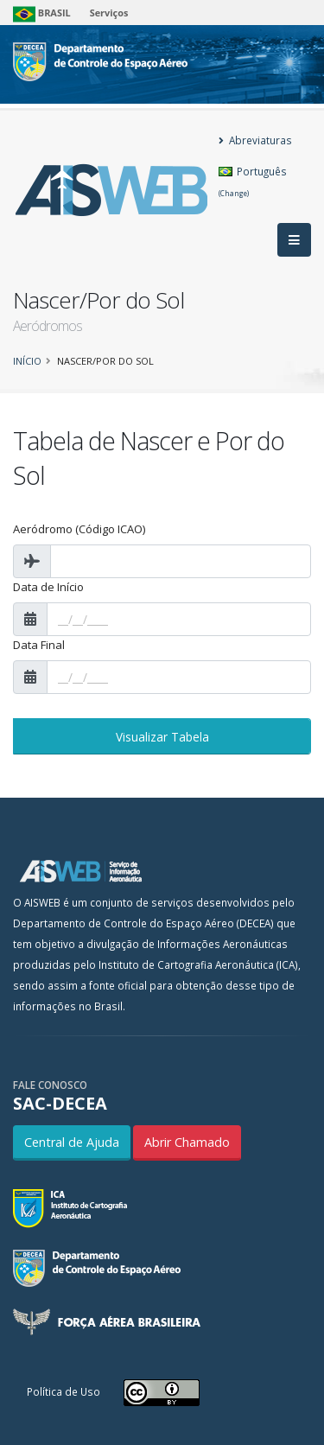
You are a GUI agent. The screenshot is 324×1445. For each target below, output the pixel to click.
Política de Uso (63, 1391)
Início (27, 360)
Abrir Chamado (187, 1142)
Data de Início (48, 587)
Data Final (39, 644)
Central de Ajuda (71, 1142)
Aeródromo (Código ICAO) (79, 529)
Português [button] (253, 181)
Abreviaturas (255, 140)
